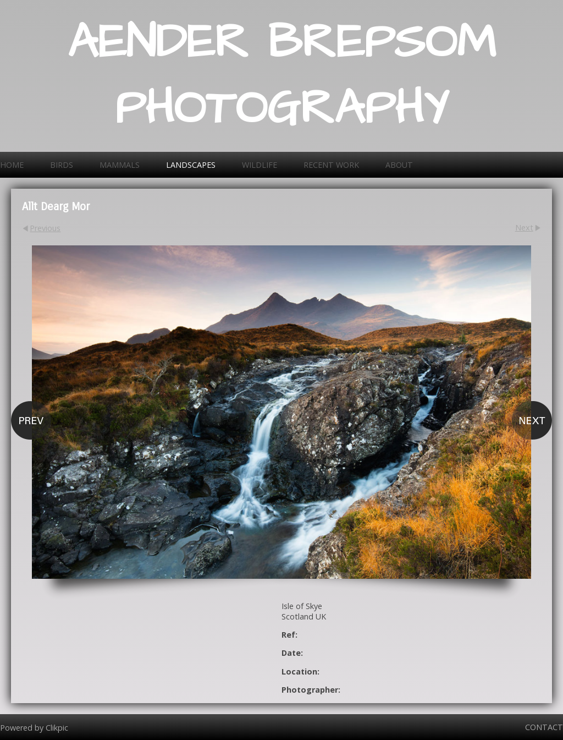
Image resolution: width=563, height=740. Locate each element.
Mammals (120, 165)
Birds (61, 165)
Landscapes (191, 165)
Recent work (331, 165)
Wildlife (259, 165)
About (399, 165)
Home (12, 165)
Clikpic (57, 727)
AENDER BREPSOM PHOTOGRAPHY (282, 76)
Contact (544, 727)
